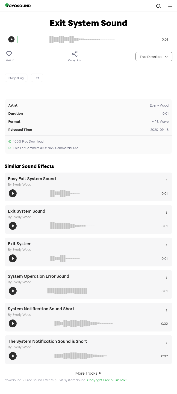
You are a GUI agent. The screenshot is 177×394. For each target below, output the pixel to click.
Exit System (20, 243)
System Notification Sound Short (41, 308)
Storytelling (16, 78)
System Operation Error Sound (38, 276)
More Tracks (88, 373)
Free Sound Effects (39, 380)
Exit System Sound (26, 211)
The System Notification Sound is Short (47, 341)
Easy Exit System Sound (32, 178)
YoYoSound (13, 380)
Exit (37, 78)
